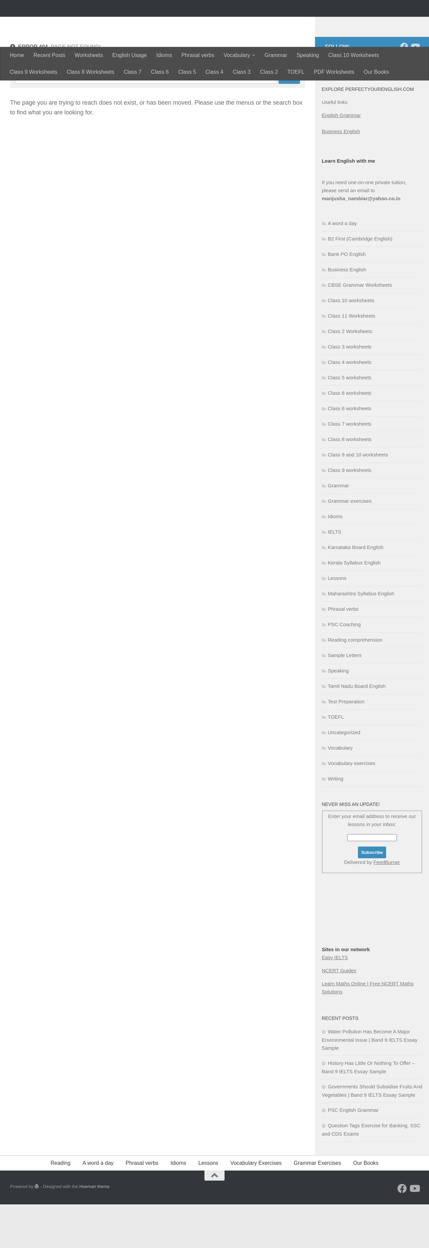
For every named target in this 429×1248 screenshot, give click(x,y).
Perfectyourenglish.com (88, 23)
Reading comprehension (355, 683)
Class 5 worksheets (349, 421)
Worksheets (89, 55)
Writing (335, 822)
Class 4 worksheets (349, 406)
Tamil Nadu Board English (357, 729)
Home (17, 55)
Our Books (376, 72)
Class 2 (269, 72)
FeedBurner (386, 906)
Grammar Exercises (317, 1206)
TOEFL (295, 72)
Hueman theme (94, 1230)
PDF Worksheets (334, 72)
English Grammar (341, 159)
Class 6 (160, 72)
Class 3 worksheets (349, 390)
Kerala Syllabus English (354, 606)
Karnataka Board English (355, 591)
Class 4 (214, 72)
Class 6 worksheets (349, 436)
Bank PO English (347, 298)
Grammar (275, 55)
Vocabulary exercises (351, 807)
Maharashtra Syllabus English (361, 637)
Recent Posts (49, 55)
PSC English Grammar (353, 1153)
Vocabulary (237, 55)
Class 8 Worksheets (90, 72)
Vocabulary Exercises (256, 1206)
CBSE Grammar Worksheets (360, 328)
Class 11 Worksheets (351, 359)
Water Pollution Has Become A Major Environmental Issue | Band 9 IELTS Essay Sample (369, 1083)
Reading (61, 1206)
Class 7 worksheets (349, 467)
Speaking (308, 55)
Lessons (337, 622)
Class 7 (132, 72)
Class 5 (187, 72)
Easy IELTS (335, 1001)
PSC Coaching (344, 668)
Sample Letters (345, 699)
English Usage (129, 55)
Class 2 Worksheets (350, 375)
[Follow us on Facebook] (404, 90)
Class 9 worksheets (349, 514)
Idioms (164, 55)
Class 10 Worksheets (353, 55)
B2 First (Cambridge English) (360, 282)
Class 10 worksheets (351, 344)
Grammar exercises (350, 544)
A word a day (342, 267)
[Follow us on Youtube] (415, 90)
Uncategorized (344, 776)
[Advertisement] (355, 967)
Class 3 (241, 72)
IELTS (335, 575)
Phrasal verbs (197, 55)
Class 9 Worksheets (33, 72)
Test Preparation (346, 745)
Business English (341, 175)
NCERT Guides (339, 1014)
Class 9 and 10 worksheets (358, 498)
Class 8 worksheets (349, 483)
